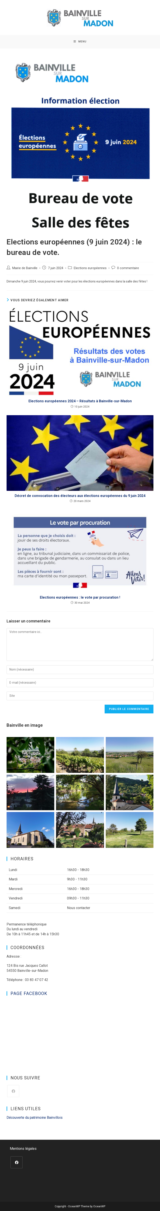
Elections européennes (90, 268)
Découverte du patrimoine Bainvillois (35, 1117)
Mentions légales (23, 1149)
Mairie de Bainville (24, 268)
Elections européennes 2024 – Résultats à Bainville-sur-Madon (80, 401)
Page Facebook (29, 993)
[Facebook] (13, 1091)
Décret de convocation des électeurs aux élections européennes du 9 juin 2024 (80, 496)
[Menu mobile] (80, 41)
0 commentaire (128, 268)
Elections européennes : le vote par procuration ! (80, 597)
